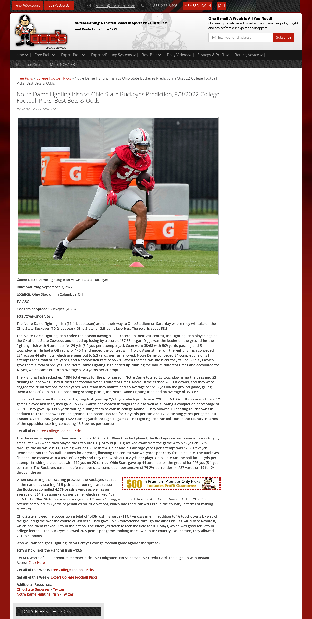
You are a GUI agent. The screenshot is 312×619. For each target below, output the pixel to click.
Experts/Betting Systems (113, 54)
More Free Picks (280, 81)
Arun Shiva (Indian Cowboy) (262, 113)
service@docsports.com (115, 5)
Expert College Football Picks (74, 579)
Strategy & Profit (213, 54)
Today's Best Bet (62, 5)
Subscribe (283, 37)
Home (21, 54)
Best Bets (151, 54)
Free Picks (45, 54)
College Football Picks (53, 78)
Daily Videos (179, 54)
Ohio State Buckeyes (33, 591)
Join (227, 5)
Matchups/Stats (29, 64)
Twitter (58, 591)
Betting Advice (249, 54)
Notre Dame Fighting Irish (38, 596)
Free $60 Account (28, 5)
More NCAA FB (62, 64)
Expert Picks (73, 54)
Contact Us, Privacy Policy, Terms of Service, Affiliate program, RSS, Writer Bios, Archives (185, 613)
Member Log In (203, 5)
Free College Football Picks (60, 427)
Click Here (49, 564)
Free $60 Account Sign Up (253, 171)
